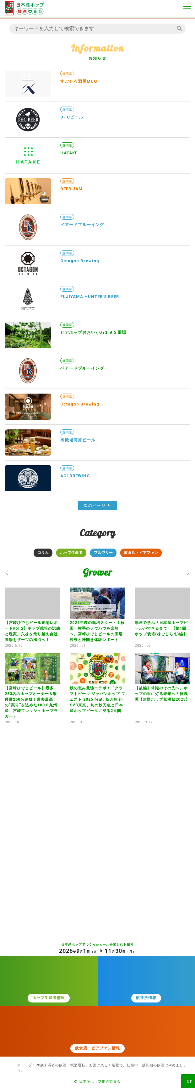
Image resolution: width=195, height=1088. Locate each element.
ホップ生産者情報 (48, 998)
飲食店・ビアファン (141, 552)
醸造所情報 (146, 998)
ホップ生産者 (71, 552)
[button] (7, 572)
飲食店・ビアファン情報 (97, 1048)
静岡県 (67, 73)
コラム (43, 552)
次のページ (95, 505)
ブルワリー (103, 552)
